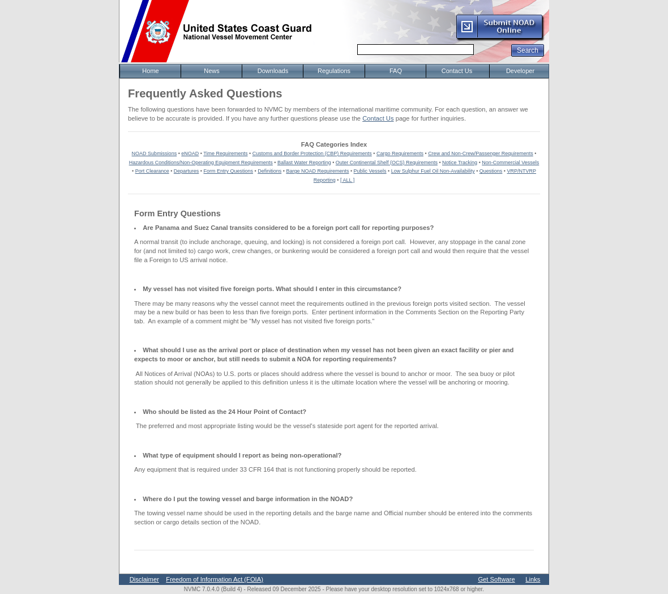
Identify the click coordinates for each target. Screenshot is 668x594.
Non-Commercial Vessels (510, 162)
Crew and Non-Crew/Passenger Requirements (480, 153)
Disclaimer (144, 579)
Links (532, 579)
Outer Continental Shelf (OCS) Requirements (387, 162)
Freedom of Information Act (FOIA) (214, 579)
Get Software (496, 579)
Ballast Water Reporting (304, 162)
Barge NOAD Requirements (317, 171)
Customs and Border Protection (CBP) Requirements (312, 153)
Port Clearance (152, 171)
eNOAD (190, 153)
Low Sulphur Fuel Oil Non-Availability (433, 171)
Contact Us (377, 118)
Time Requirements (225, 153)
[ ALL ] (347, 180)
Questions (491, 171)
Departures (186, 171)
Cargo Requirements (399, 153)
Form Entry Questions (229, 171)
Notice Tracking (459, 162)
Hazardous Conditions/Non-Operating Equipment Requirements (201, 162)
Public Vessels (370, 171)
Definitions (269, 171)
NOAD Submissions (154, 153)
